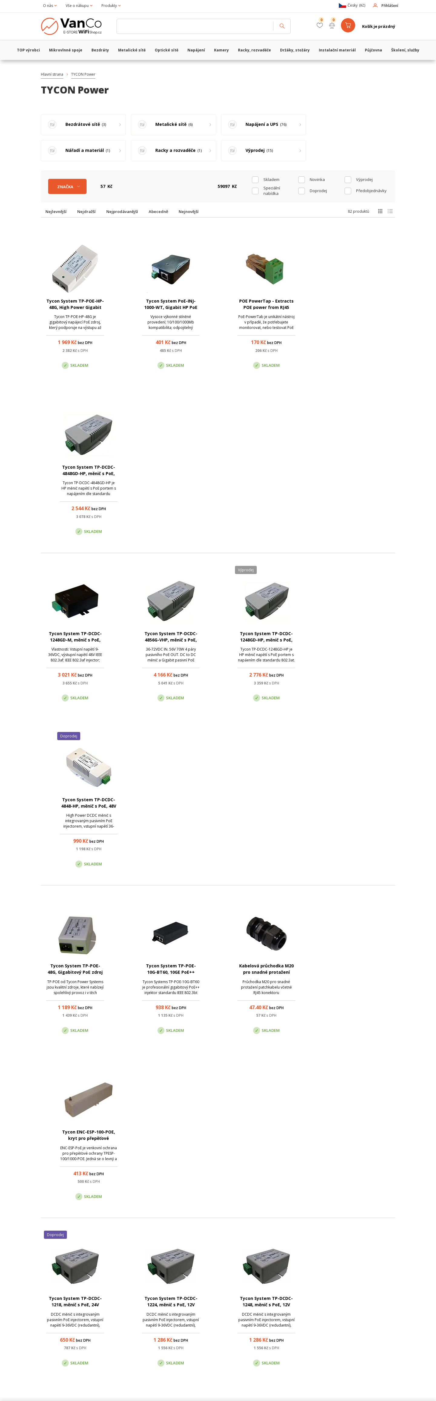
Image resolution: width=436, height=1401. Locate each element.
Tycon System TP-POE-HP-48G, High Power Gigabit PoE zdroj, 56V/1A (75, 307)
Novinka (317, 179)
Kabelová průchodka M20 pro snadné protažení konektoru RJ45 (265, 640)
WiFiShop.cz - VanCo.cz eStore (76, 26)
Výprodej (364, 179)
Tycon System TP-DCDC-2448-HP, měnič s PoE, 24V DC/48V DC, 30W (170, 972)
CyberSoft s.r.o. (131, 1391)
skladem (271, 179)
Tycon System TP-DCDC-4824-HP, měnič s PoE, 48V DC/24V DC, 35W (265, 972)
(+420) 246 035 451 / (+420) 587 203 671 (247, 1276)
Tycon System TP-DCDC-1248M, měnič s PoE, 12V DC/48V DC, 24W (361, 806)
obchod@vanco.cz (339, 1276)
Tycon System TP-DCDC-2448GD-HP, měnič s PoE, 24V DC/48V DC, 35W (74, 972)
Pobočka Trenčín (328, 1307)
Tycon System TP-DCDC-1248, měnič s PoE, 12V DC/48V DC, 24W (265, 806)
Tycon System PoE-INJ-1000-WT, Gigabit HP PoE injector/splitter (170, 307)
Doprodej (318, 190)
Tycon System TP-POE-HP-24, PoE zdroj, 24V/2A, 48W (361, 1139)
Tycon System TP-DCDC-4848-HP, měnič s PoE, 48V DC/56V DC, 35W (360, 473)
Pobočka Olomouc (243, 1307)
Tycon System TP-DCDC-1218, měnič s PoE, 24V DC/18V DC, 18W (74, 806)
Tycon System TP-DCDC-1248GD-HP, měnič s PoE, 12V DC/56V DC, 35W (265, 473)
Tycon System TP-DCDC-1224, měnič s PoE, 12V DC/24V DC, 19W (170, 806)
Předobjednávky (371, 190)
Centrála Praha (154, 1307)
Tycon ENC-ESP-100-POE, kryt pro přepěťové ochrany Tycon (361, 640)
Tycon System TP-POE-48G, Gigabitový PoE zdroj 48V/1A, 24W (75, 640)
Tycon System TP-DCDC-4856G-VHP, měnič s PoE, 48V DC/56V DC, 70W (170, 473)
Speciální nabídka (271, 190)
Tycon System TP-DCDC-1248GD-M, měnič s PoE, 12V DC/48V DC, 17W (74, 473)
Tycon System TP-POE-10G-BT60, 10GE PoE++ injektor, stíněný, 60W (170, 640)
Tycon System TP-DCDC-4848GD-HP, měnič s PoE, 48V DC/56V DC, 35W (361, 307)
